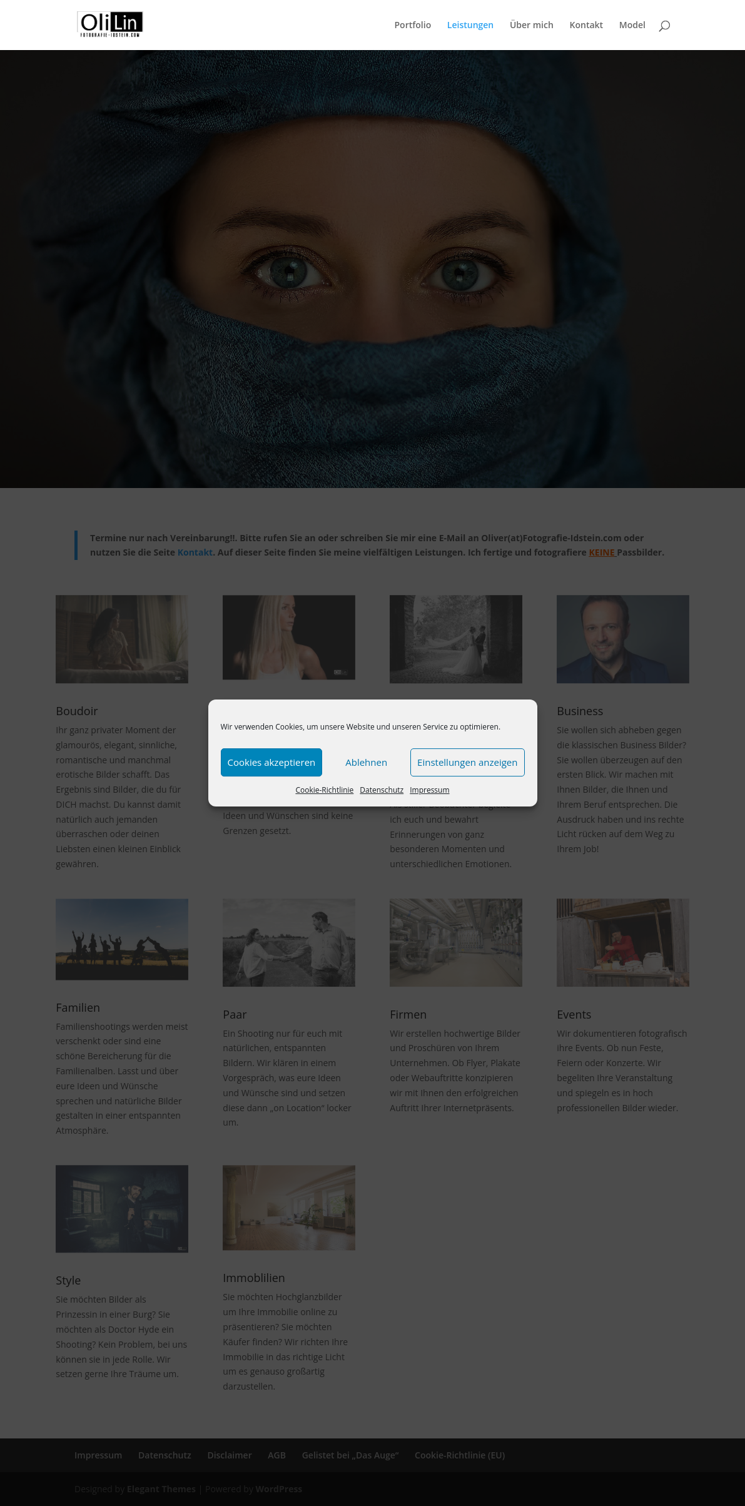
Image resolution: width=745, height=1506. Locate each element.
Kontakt (587, 26)
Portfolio (412, 26)
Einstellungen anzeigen (467, 762)
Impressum (429, 790)
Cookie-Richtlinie (324, 790)
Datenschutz (381, 790)
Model (632, 26)
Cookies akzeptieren (272, 762)
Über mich (532, 26)
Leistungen (470, 26)
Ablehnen (366, 762)
